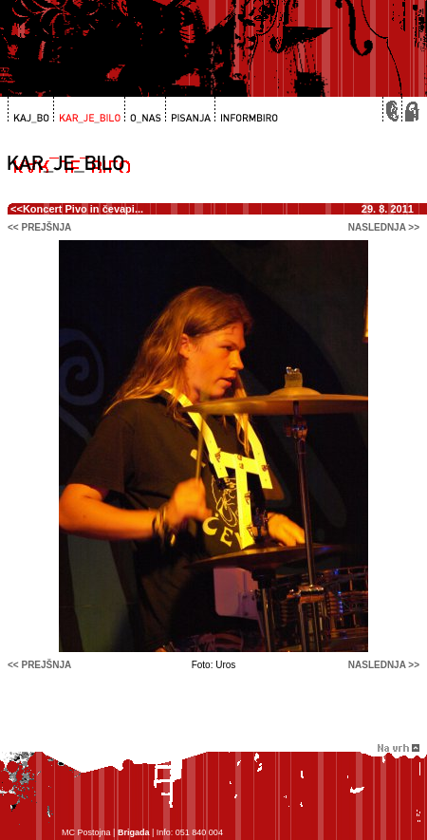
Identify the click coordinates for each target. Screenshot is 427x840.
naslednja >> (383, 227)
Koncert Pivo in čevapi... (83, 209)
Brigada (134, 832)
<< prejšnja (39, 227)
